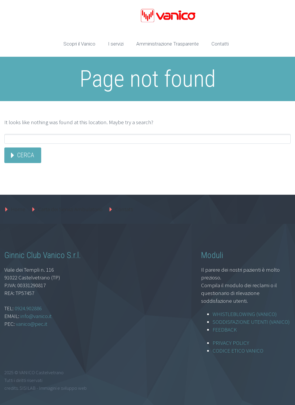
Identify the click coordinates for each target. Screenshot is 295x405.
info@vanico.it (36, 316)
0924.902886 (28, 308)
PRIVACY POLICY (231, 342)
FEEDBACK (225, 329)
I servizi (116, 44)
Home (18, 209)
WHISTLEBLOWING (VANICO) (245, 314)
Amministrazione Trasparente (167, 44)
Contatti (220, 44)
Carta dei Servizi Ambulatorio (70, 209)
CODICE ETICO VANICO (238, 350)
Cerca (25, 155)
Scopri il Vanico (79, 44)
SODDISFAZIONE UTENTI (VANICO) (251, 321)
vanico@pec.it (31, 323)
